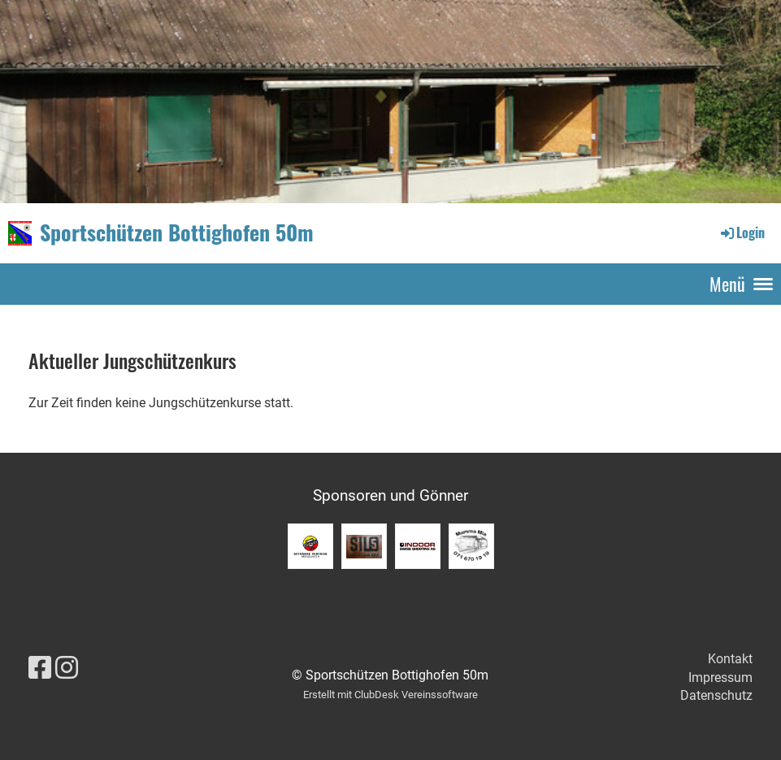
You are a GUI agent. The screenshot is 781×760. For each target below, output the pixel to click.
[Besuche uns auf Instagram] (66, 668)
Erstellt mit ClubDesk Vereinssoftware (390, 694)
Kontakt (730, 659)
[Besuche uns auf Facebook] (39, 668)
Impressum (720, 677)
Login (741, 232)
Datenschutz (716, 695)
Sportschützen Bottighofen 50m (177, 232)
